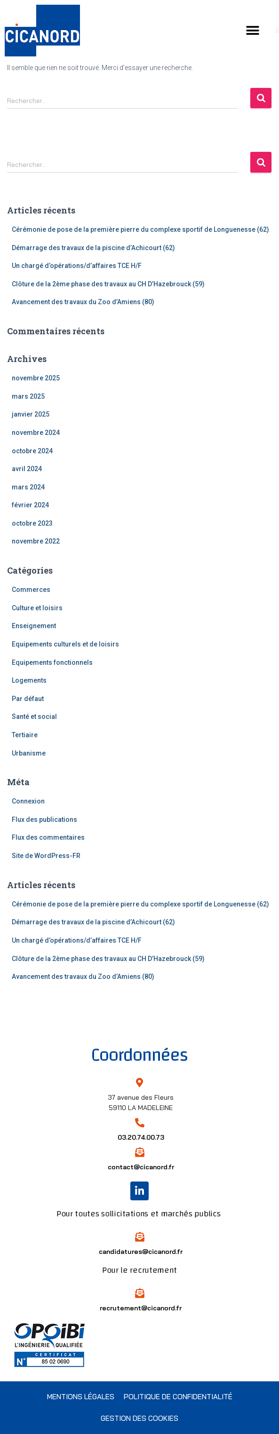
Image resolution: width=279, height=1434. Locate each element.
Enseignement (34, 626)
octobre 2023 (32, 523)
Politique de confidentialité (178, 1396)
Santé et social (34, 716)
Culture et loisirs (37, 608)
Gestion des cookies (139, 1418)
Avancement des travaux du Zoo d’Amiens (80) (83, 302)
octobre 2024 (32, 451)
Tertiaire (25, 735)
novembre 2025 (36, 378)
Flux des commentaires (48, 837)
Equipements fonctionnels (52, 662)
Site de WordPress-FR (46, 855)
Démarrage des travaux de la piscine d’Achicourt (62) (93, 248)
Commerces (31, 589)
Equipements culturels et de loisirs (65, 644)
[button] (256, 30)
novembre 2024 (36, 432)
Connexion (28, 801)
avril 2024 (27, 469)
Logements (29, 680)
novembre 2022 (36, 541)
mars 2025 (28, 396)
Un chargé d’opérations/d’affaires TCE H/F (77, 265)
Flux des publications (44, 819)
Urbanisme (29, 753)
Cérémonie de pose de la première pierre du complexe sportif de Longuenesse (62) (140, 229)
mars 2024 (28, 487)
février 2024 (30, 505)
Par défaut (28, 698)
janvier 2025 (30, 414)
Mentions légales (80, 1396)
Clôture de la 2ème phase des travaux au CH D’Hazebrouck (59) (108, 284)
